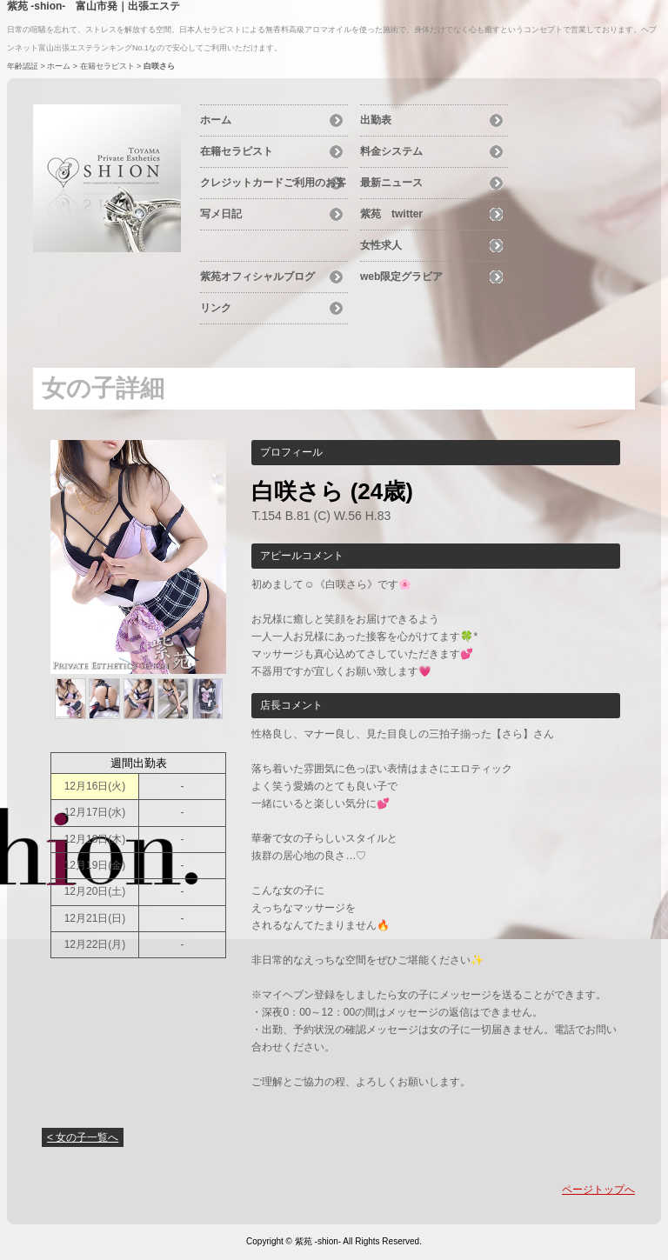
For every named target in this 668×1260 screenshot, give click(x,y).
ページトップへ (598, 1189)
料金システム (391, 151)
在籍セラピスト (107, 66)
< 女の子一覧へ (82, 1137)
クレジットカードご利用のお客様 (273, 185)
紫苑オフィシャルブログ (257, 276)
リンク (215, 308)
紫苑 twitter (391, 214)
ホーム (58, 66)
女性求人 (381, 245)
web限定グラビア (401, 276)
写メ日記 (221, 214)
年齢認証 (22, 66)
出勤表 (375, 120)
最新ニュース (391, 183)
